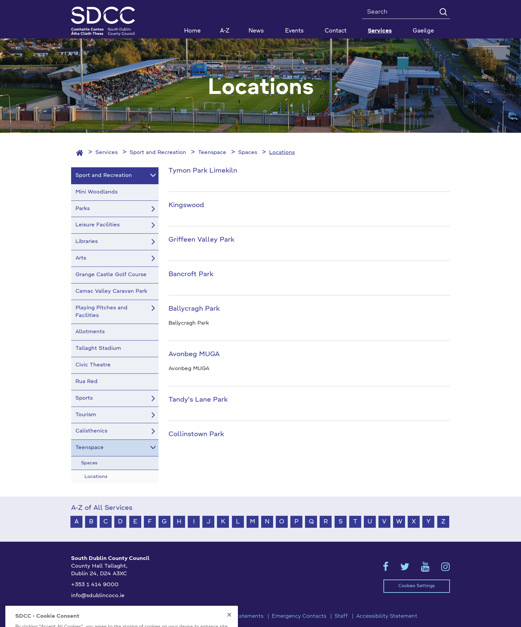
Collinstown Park (196, 434)
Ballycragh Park (194, 309)
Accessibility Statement (386, 616)
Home (192, 31)
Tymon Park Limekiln (202, 171)
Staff (341, 616)
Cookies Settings (416, 586)
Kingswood (186, 205)
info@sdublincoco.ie (98, 595)
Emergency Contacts (299, 616)
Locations (282, 152)
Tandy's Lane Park (198, 400)
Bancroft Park (190, 274)
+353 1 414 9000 (95, 585)
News (256, 31)
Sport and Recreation (158, 152)
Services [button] (380, 31)
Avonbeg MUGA (194, 354)
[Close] (229, 622)
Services (106, 152)
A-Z (225, 31)
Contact (336, 31)
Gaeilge (423, 31)
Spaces (247, 152)
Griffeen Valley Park (201, 240)
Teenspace (212, 152)
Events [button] (294, 31)
